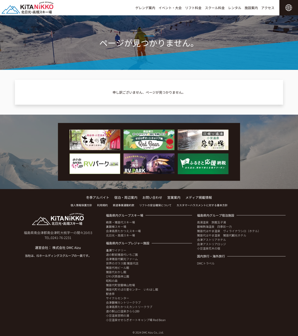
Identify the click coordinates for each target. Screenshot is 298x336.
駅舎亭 (110, 294)
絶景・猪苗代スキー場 (120, 222)
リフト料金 (193, 7)
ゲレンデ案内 (145, 7)
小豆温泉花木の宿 (208, 248)
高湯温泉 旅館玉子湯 (211, 222)
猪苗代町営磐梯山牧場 (120, 285)
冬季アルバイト (97, 197)
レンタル (234, 7)
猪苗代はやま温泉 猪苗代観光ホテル (221, 235)
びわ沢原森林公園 (117, 276)
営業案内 (173, 197)
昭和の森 (112, 281)
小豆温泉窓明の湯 (117, 315)
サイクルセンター (117, 298)
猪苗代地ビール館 (117, 268)
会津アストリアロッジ (211, 244)
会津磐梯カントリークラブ (123, 302)
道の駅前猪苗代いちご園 (122, 254)
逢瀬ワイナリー (116, 250)
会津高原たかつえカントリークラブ (129, 307)
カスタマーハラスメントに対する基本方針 (202, 205)
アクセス (267, 7)
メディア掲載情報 (198, 197)
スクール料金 (215, 7)
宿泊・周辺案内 (125, 197)
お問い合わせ (152, 197)
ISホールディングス (49, 255)
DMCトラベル (206, 263)
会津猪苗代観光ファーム (122, 259)
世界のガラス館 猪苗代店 (122, 263)
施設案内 (251, 7)
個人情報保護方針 (81, 205)
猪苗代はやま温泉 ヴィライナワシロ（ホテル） (229, 231)
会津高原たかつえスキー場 (123, 231)
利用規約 (102, 205)
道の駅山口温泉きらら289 (122, 311)
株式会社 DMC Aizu (66, 247)
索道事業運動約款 (123, 205)
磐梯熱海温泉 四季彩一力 (214, 226)
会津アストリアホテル (211, 240)
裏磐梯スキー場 (116, 226)
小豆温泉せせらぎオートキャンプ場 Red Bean (136, 320)
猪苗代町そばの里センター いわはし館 (132, 289)
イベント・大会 (170, 7)
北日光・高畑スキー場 (120, 235)
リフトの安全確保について (155, 205)
